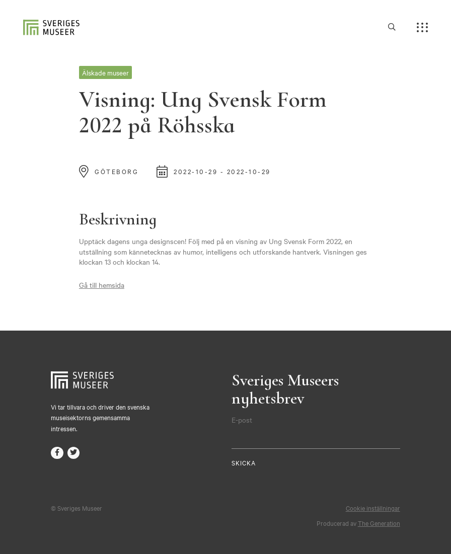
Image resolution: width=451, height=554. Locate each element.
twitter (73, 453)
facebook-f (57, 453)
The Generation (379, 522)
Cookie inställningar (373, 507)
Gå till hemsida (101, 285)
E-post (242, 419)
